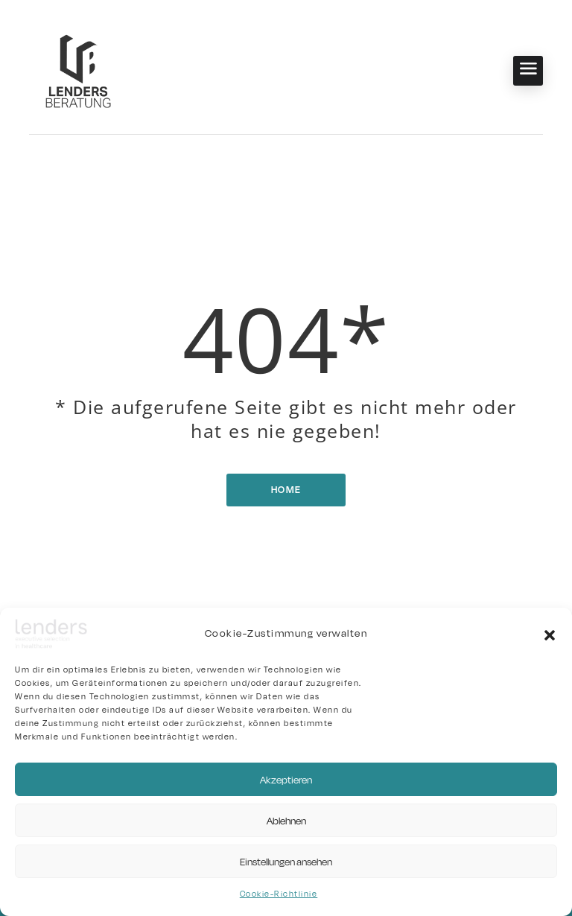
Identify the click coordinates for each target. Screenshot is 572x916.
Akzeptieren (286, 780)
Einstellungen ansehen (286, 862)
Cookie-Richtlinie (279, 894)
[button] (549, 633)
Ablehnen (286, 821)
